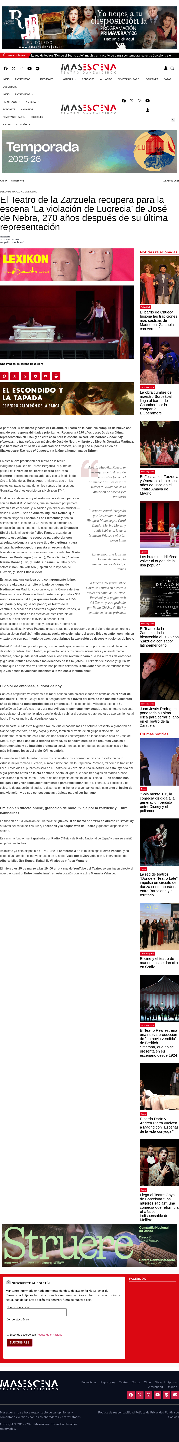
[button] (172, 68)
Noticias (69, 79)
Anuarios (106, 79)
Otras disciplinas (147, 954)
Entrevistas (24, 79)
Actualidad (145, 307)
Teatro (143, 789)
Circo (147, 1382)
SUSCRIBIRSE (19, 1342)
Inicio (6, 79)
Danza (143, 869)
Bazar (167, 79)
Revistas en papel (129, 79)
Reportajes (48, 79)
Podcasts (88, 79)
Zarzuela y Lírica (147, 387)
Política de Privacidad (149, 1412)
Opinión (144, 552)
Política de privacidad (49, 1335)
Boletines (152, 79)
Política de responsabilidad (116, 1412)
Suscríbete (10, 86)
